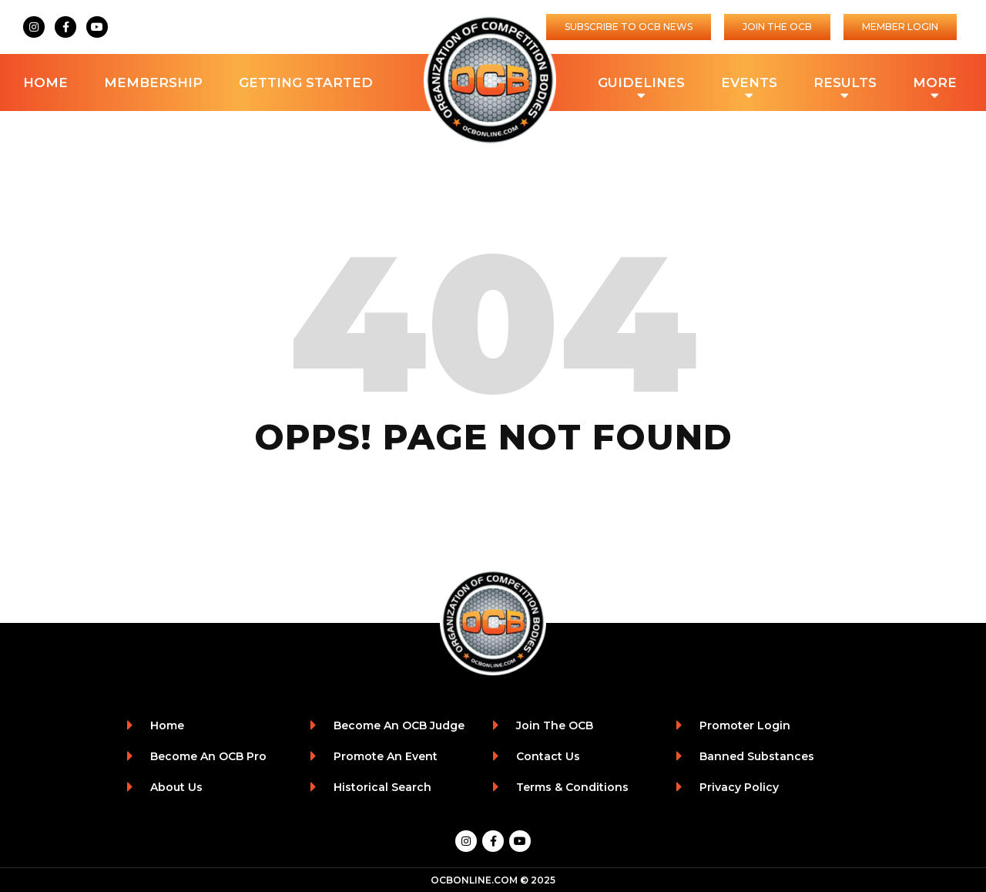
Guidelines (641, 84)
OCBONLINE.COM (474, 880)
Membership (153, 82)
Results (845, 84)
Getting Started (306, 82)
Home (45, 82)
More (935, 84)
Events (749, 84)
